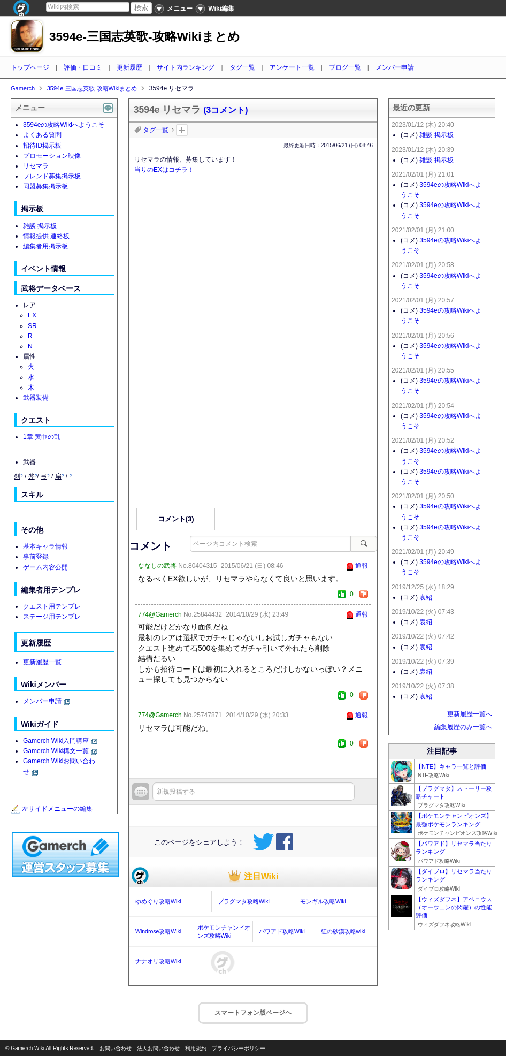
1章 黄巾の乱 (41, 436)
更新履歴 (129, 67)
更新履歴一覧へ (469, 714)
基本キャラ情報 (45, 546)
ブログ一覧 (345, 67)
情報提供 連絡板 (46, 236)
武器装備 (36, 397)
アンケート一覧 (292, 67)
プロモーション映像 (52, 155)
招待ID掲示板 (42, 145)
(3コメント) (225, 110)
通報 (361, 565)
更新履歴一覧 (42, 662)
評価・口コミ (83, 67)
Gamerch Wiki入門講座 (56, 740)
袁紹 (425, 597)
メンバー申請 (394, 67)
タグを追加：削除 (182, 130)
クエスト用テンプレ (52, 606)
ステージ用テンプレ (52, 616)
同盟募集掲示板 (45, 186)
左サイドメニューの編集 (52, 808)
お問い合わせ (115, 1048)
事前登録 (36, 556)
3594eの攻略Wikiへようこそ (63, 124)
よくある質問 (42, 135)
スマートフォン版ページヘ (253, 1012)
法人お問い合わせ (158, 1048)
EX (32, 315)
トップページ (30, 67)
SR (32, 326)
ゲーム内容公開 (45, 567)
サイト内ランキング (185, 67)
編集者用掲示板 (45, 246)
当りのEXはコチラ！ (164, 169)
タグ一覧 (242, 67)
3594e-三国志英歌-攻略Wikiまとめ (144, 36)
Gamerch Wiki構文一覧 (56, 751)
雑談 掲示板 (40, 226)
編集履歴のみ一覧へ (463, 727)
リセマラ (36, 166)
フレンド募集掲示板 (52, 176)
